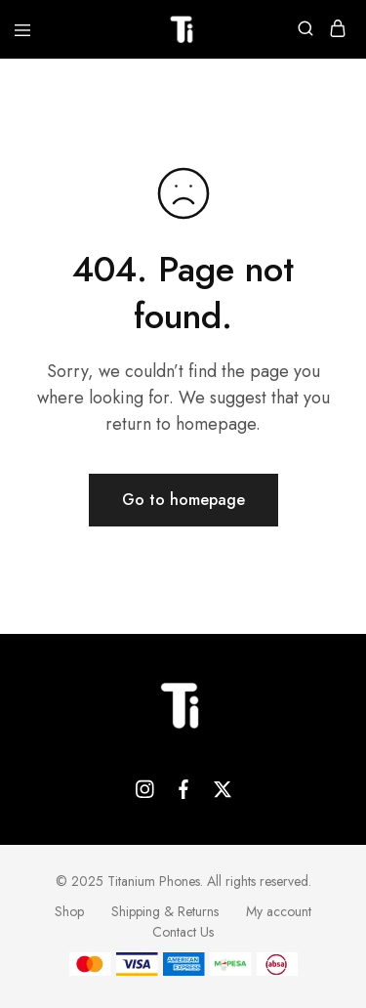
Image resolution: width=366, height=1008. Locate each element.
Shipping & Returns (165, 911)
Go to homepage (183, 499)
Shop (69, 911)
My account (278, 911)
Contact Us (183, 932)
